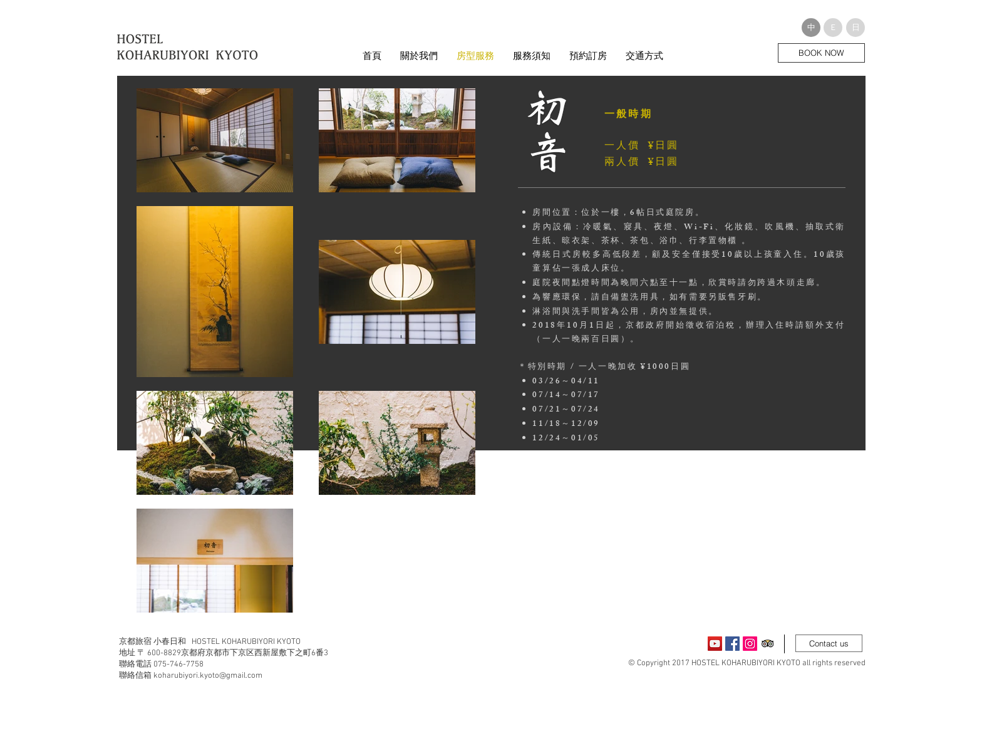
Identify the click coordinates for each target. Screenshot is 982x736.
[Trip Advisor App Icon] (767, 643)
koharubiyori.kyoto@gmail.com (207, 676)
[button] (811, 27)
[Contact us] (828, 643)
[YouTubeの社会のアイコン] (715, 643)
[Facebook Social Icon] (732, 643)
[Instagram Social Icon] (750, 643)
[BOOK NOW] (821, 53)
